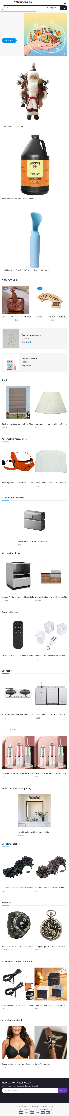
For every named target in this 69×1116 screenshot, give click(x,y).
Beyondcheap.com (33, 1106)
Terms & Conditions (41, 1110)
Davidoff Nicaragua (42, 1064)
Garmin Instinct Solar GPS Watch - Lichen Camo (21, 946)
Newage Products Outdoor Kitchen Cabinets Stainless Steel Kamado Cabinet (32, 597)
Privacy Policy (27, 1110)
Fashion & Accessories (32, 335)
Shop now (9, 40)
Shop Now (26, 342)
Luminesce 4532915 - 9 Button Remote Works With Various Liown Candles (31, 656)
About (19, 1110)
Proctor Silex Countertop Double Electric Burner (21, 714)
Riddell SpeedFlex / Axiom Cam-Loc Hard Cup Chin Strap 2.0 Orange (29, 482)
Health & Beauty (29, 358)
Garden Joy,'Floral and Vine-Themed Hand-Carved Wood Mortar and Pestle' (32, 317)
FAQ (51, 1110)
